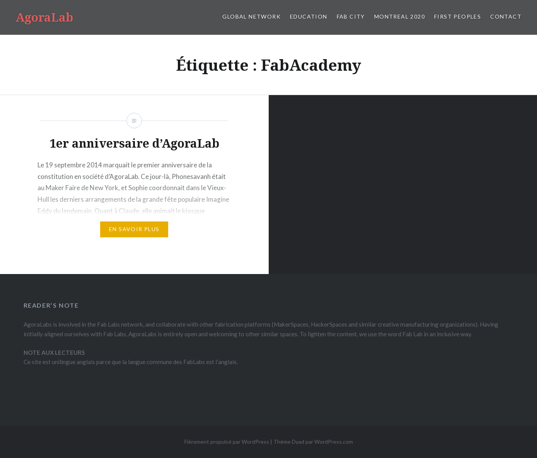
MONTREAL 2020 (399, 16)
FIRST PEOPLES (457, 16)
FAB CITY (351, 16)
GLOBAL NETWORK (251, 16)
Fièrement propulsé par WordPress (226, 441)
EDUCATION (308, 16)
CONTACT (506, 16)
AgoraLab (44, 17)
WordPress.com (333, 441)
